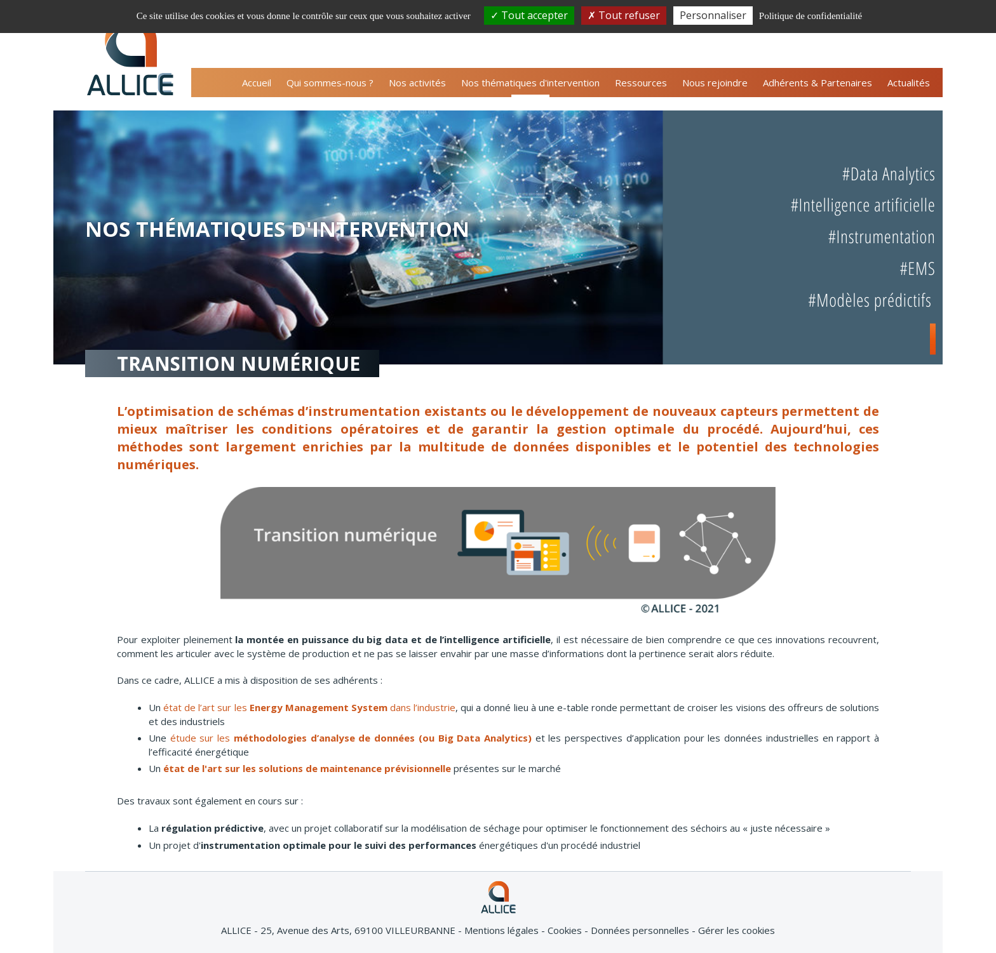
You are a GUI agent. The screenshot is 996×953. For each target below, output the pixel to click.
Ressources (641, 82)
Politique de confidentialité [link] (810, 16)
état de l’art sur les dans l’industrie (309, 707)
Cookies (566, 930)
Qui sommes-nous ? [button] (330, 82)
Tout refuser (624, 15)
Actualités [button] (908, 82)
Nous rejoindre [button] (715, 82)
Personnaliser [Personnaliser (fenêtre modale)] (713, 15)
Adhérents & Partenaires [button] (817, 82)
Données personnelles (641, 930)
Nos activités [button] (417, 82)
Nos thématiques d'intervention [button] (530, 82)
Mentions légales (502, 930)
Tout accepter (529, 15)
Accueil (256, 82)
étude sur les (351, 737)
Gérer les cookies (736, 930)
